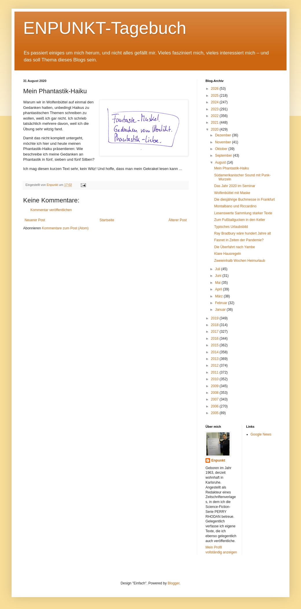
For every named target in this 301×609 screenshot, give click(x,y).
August (221, 162)
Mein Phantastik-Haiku (231, 168)
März (219, 296)
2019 (215, 318)
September (224, 155)
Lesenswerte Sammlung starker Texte (243, 213)
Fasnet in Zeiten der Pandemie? (239, 240)
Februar (221, 303)
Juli (218, 269)
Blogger (173, 583)
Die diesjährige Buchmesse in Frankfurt (244, 199)
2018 (215, 325)
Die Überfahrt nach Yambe (234, 247)
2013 (215, 359)
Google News (261, 434)
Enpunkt (218, 460)
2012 (215, 365)
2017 (215, 332)
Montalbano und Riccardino (235, 206)
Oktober (221, 149)
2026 (215, 89)
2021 (215, 122)
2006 (215, 406)
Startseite (107, 220)
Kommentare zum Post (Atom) (65, 228)
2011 (215, 372)
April (219, 289)
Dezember (223, 135)
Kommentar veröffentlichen (51, 210)
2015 (215, 345)
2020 (215, 129)
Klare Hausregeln (227, 254)
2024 (215, 102)
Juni (218, 276)
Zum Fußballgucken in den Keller (239, 220)
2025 (215, 96)
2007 (215, 399)
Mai (218, 283)
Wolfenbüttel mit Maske (232, 193)
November (223, 142)
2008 (215, 393)
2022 (215, 116)
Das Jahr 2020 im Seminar (234, 186)
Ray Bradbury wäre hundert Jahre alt (242, 233)
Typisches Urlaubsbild (231, 227)
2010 (215, 379)
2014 (215, 352)
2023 (215, 109)
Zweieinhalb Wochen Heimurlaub (239, 261)
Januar (221, 310)
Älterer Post (177, 220)
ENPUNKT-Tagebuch (104, 28)
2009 (215, 386)
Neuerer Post (35, 220)
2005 (215, 413)
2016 (215, 338)
